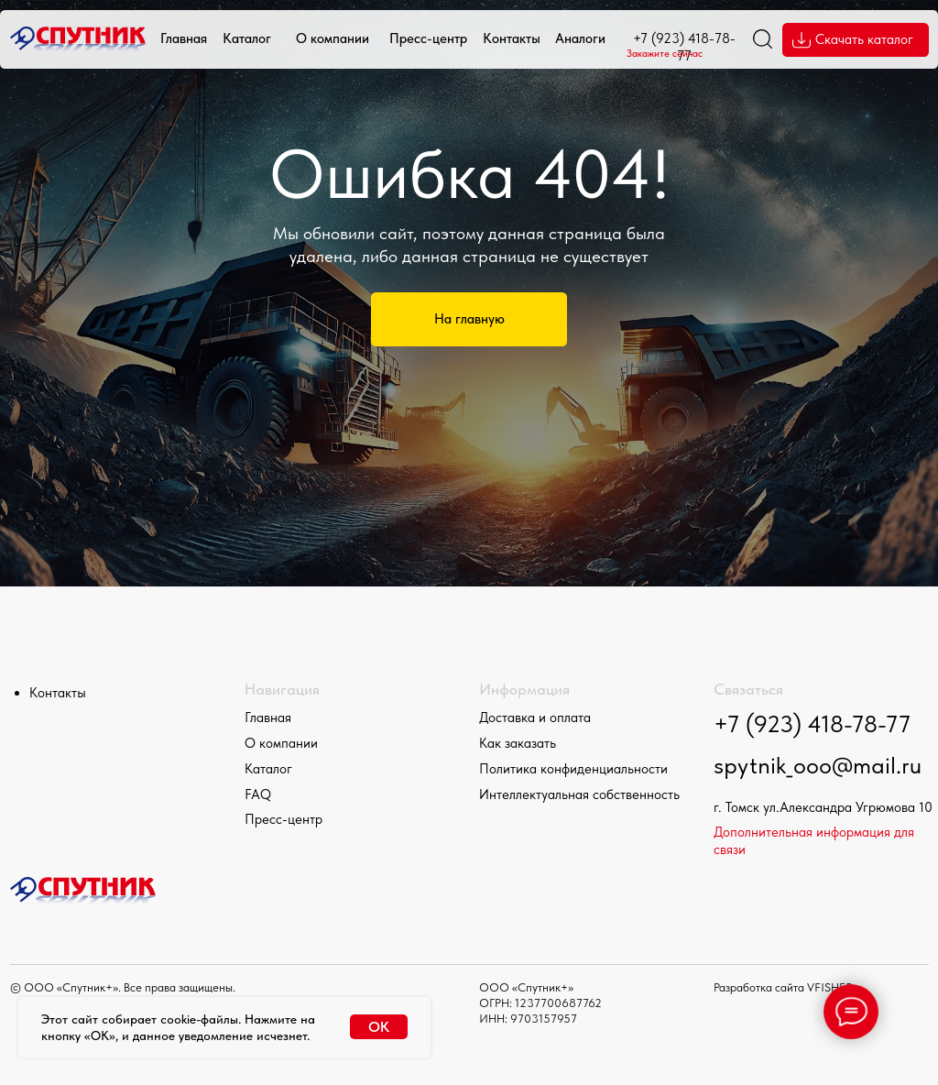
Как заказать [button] (517, 743)
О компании (332, 38)
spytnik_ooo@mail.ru (818, 765)
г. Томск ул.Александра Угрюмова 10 (823, 807)
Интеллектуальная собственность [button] (579, 794)
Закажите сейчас (665, 54)
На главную (469, 319)
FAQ (258, 794)
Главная (183, 38)
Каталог (247, 38)
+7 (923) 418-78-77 (812, 724)
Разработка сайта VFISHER (783, 987)
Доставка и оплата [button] (535, 717)
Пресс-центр (428, 38)
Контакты (511, 38)
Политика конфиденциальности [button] (573, 769)
